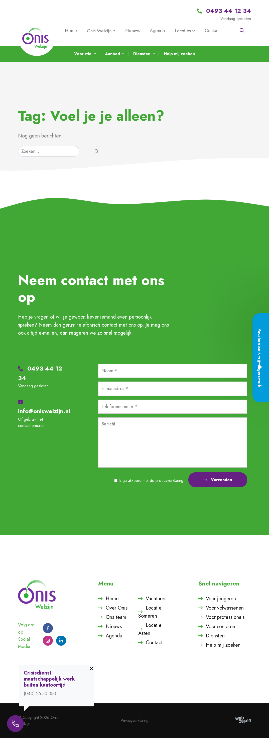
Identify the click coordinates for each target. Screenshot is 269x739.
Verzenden (218, 481)
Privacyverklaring (134, 721)
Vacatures (156, 599)
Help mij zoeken (223, 646)
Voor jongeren (221, 599)
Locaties (183, 31)
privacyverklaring (169, 482)
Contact (212, 30)
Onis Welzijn (99, 31)
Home (71, 30)
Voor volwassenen (225, 609)
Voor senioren (220, 627)
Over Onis (116, 609)
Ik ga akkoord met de (151, 482)
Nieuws (132, 30)
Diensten (215, 636)
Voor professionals (225, 618)
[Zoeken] (48, 152)
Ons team (116, 618)
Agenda (157, 30)
